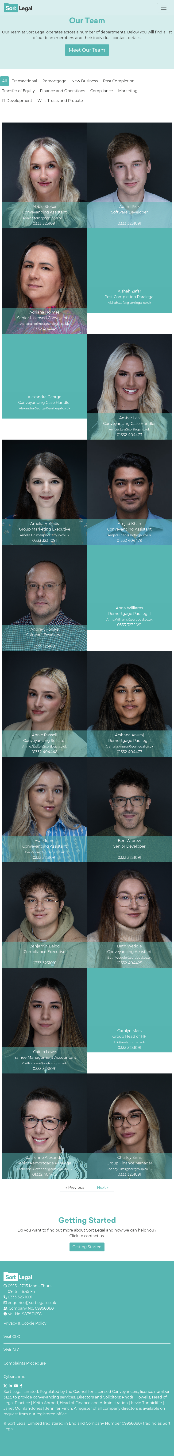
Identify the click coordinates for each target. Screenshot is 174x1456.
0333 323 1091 (44, 540)
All (4, 81)
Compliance (101, 91)
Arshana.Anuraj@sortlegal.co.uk (129, 746)
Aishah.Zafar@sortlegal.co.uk (129, 302)
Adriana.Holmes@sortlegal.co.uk (44, 323)
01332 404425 (129, 963)
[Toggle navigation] (163, 7)
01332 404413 (44, 1174)
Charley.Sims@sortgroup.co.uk (129, 1169)
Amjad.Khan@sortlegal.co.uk (129, 535)
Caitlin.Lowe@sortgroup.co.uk (44, 1063)
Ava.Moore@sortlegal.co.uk (44, 852)
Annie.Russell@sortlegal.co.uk (44, 746)
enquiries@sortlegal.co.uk (31, 1303)
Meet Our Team (87, 50)
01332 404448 (44, 752)
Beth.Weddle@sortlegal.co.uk (129, 957)
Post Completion (119, 81)
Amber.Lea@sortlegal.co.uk (129, 429)
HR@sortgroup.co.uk (129, 1042)
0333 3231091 (44, 223)
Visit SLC (11, 1350)
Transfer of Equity (18, 91)
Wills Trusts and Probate (60, 100)
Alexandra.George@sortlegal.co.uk (44, 408)
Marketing (127, 91)
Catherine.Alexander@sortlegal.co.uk (44, 1169)
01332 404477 (129, 752)
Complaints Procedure (25, 1363)
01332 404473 (129, 435)
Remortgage (54, 81)
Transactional (24, 81)
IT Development (17, 100)
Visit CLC (12, 1336)
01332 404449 (45, 329)
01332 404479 (129, 540)
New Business (85, 81)
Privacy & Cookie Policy (25, 1323)
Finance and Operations (62, 91)
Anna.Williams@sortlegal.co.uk (129, 619)
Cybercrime (14, 1376)
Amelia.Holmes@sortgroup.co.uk (44, 535)
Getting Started (87, 1247)
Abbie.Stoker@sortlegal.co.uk (44, 218)
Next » (102, 1187)
